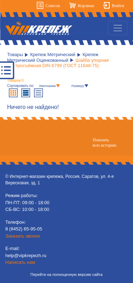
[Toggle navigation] (118, 28)
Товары (15, 54)
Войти (118, 5)
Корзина (86, 5)
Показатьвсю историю (104, 142)
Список (52, 5)
